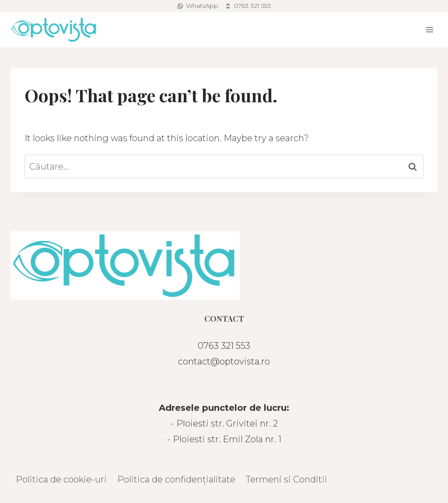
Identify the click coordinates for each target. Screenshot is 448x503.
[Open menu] (429, 29)
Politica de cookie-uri (61, 479)
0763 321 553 (224, 345)
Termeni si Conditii (286, 479)
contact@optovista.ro (224, 361)
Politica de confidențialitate (176, 479)
